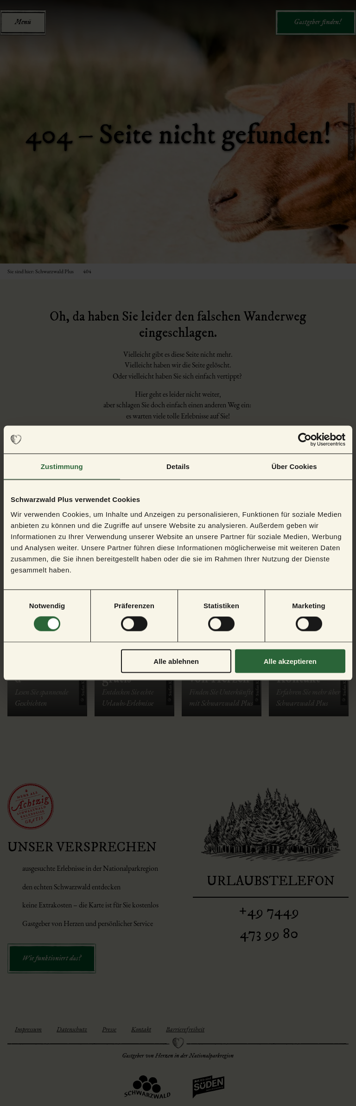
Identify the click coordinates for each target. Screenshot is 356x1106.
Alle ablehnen (176, 661)
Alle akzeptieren (290, 661)
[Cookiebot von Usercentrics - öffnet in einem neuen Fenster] (304, 440)
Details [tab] (178, 466)
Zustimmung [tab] (62, 466)
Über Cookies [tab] (294, 466)
